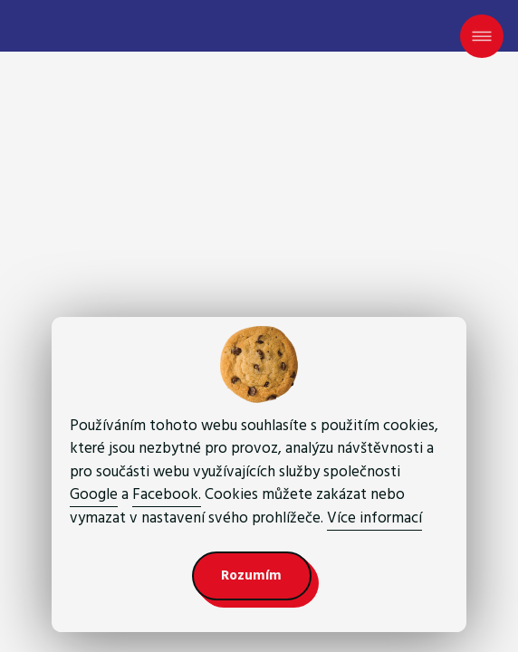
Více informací (374, 518)
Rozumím (251, 575)
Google (94, 494)
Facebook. (166, 494)
